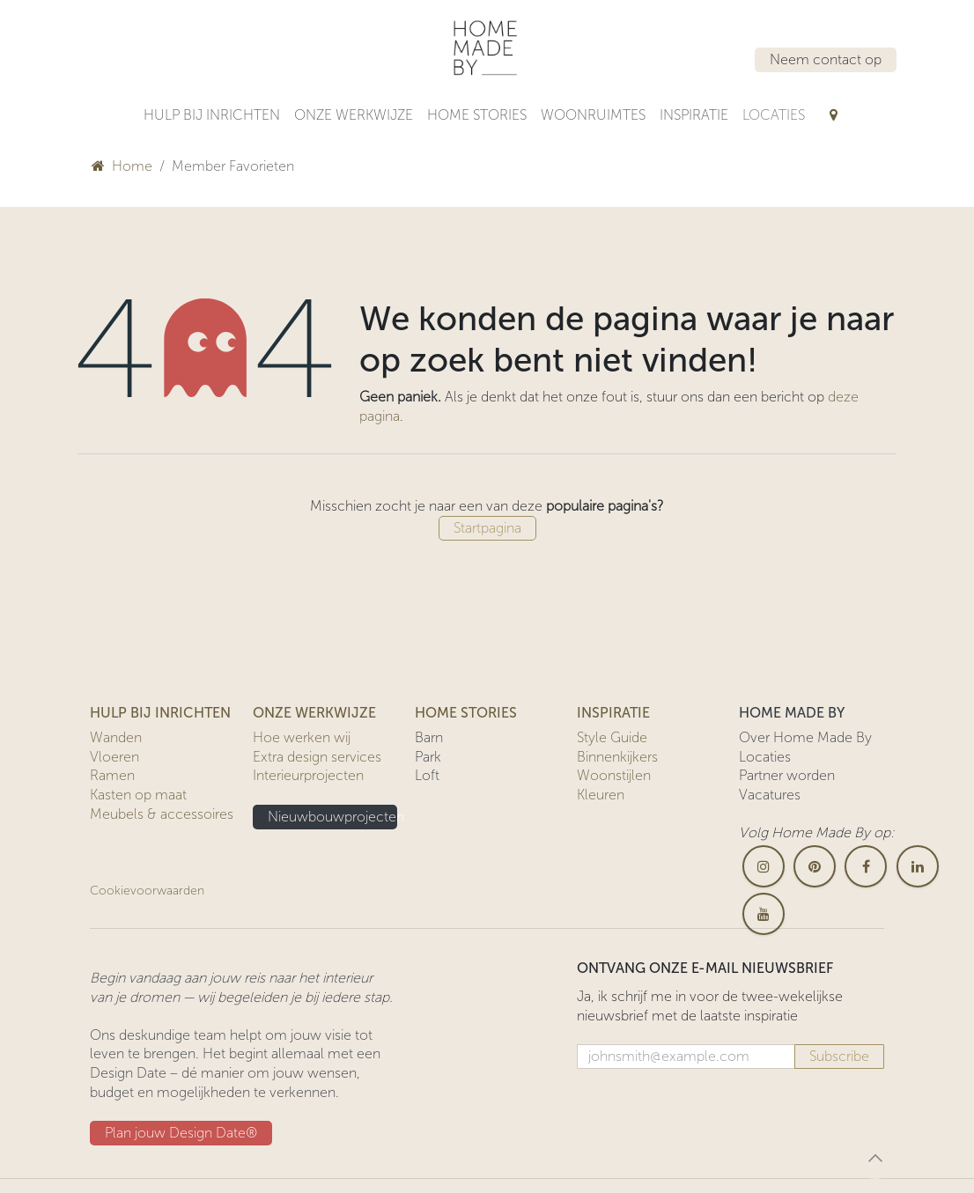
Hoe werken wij (301, 737)
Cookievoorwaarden (147, 890)
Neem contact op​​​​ (826, 59)
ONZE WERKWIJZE (314, 712)
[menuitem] (212, 115)
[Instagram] (763, 866)
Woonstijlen (614, 775)
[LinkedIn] (918, 866)
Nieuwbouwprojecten (332, 816)
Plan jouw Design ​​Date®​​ (181, 1132)
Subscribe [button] (839, 1056)
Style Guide (612, 737)
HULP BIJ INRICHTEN (160, 712)
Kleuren (600, 794)
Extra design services (317, 756)
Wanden (116, 737)
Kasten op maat (138, 794)
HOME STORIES (466, 712)
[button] (875, 1158)
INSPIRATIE (613, 712)
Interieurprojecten (308, 775)
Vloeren (114, 756)
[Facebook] (866, 866)
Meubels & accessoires (161, 814)
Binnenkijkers (617, 756)
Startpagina (487, 527)
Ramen (112, 775)
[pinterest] (814, 866)
